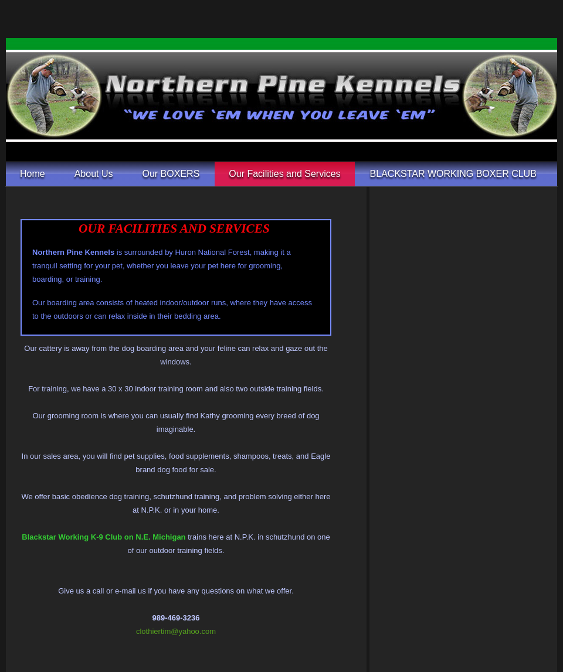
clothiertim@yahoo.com (176, 631)
